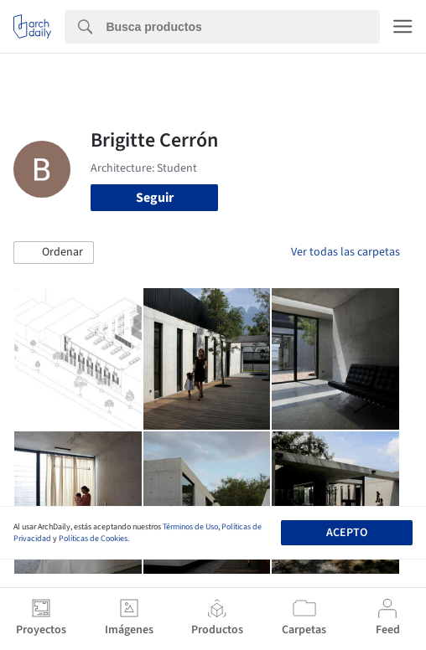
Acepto (346, 532)
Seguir (155, 197)
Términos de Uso (190, 527)
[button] (53, 253)
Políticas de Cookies (93, 538)
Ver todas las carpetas (345, 252)
